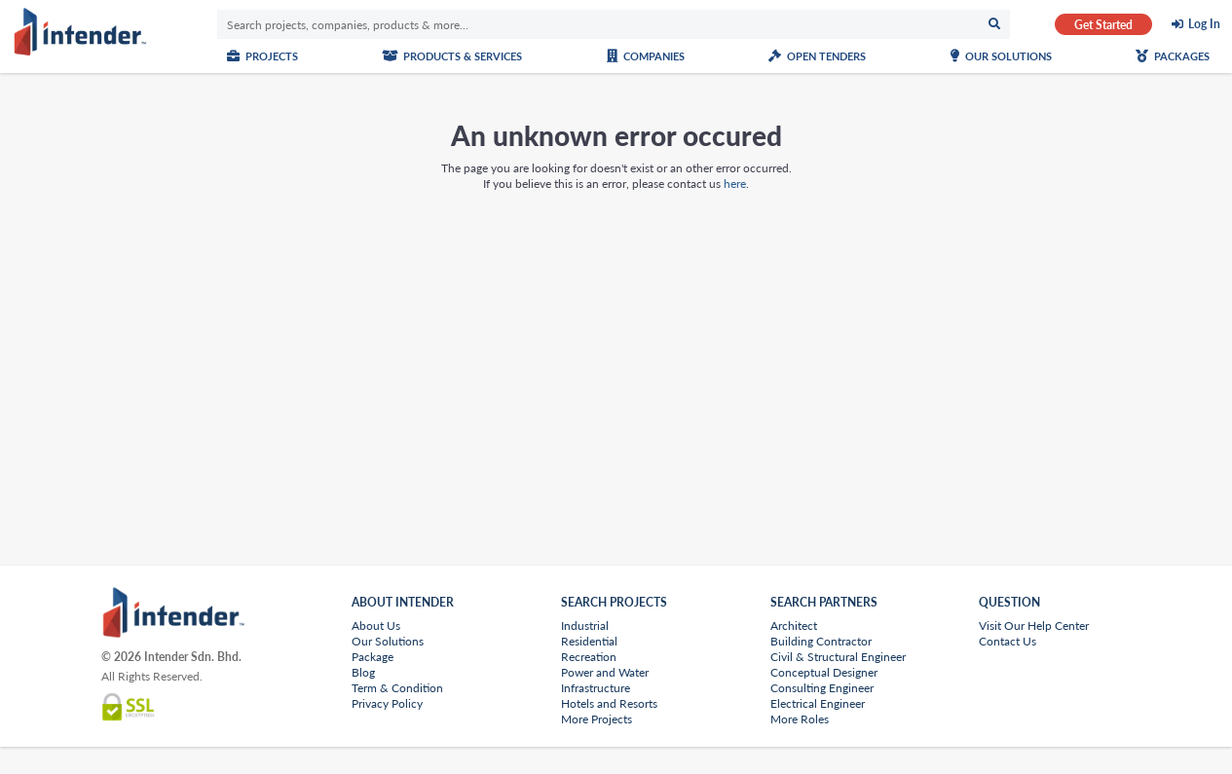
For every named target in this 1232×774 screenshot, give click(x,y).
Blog (363, 672)
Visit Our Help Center (1034, 625)
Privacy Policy (387, 703)
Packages (1173, 56)
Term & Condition (397, 688)
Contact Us (1007, 641)
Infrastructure (595, 688)
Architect (793, 625)
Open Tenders (817, 56)
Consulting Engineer (822, 688)
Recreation (588, 656)
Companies (646, 56)
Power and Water (605, 672)
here (735, 183)
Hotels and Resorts (609, 703)
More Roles (799, 719)
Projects (262, 56)
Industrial (585, 625)
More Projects (596, 719)
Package (372, 656)
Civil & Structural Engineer (838, 656)
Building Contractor (821, 641)
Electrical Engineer (817, 703)
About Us (376, 625)
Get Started (1103, 25)
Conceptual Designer (823, 672)
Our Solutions (1001, 56)
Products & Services (452, 56)
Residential (589, 641)
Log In (1204, 24)
